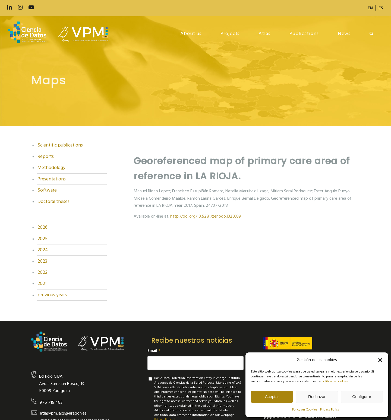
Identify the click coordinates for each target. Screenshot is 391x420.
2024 (42, 250)
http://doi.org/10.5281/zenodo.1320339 (205, 216)
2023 (42, 261)
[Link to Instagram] (20, 7)
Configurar (361, 396)
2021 (41, 283)
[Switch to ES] (381, 8)
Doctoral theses (53, 201)
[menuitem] (370, 8)
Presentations (51, 179)
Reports (45, 156)
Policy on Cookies (304, 409)
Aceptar (272, 396)
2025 (42, 239)
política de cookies (334, 381)
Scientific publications (60, 145)
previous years (52, 295)
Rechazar (317, 396)
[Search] (371, 33)
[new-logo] (60, 33)
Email (153, 351)
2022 (42, 272)
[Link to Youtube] (31, 7)
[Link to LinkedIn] (9, 7)
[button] (380, 360)
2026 (42, 227)
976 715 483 (51, 402)
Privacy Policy (329, 409)
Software (47, 190)
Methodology (51, 167)
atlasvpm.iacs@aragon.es (63, 413)
